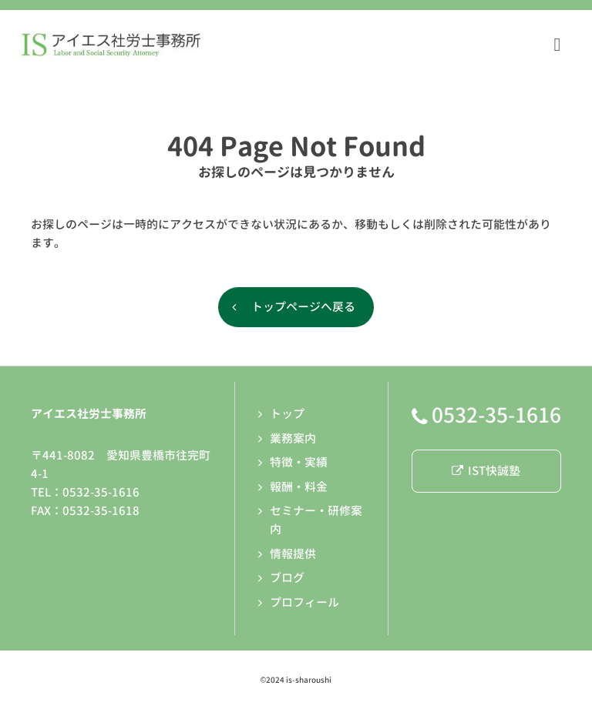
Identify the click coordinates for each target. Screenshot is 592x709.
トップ (287, 414)
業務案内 (293, 438)
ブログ (287, 578)
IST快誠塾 (486, 471)
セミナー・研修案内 (316, 520)
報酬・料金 (299, 487)
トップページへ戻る (303, 307)
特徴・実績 (299, 462)
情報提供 (293, 554)
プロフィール (304, 602)
